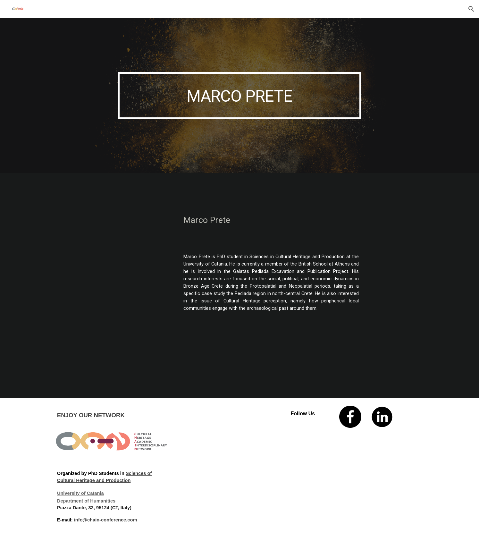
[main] (239, 95)
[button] (471, 9)
